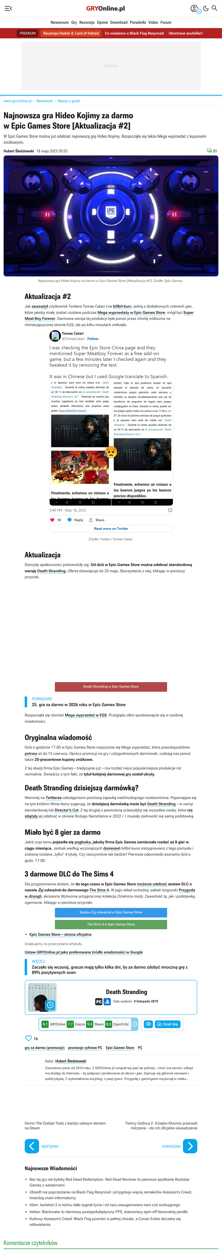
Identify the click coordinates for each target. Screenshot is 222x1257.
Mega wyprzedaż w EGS (86, 715)
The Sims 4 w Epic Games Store (111, 924)
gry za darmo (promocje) (44, 1047)
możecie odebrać (152, 884)
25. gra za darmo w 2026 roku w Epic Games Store (79, 704)
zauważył (40, 306)
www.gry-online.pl (18, 101)
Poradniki (138, 22)
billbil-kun (121, 306)
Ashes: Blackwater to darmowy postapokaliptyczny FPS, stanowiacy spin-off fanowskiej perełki (108, 1211)
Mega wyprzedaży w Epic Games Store (131, 312)
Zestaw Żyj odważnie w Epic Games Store (111, 912)
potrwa (31, 753)
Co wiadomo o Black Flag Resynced (135, 33)
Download (119, 22)
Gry (74, 22)
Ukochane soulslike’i (186, 33)
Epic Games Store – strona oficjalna (60, 934)
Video (153, 22)
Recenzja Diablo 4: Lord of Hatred (70, 33)
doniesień (112, 848)
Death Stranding (51, 571)
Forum (165, 22)
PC (140, 1047)
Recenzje (87, 22)
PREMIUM (26, 33)
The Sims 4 (99, 890)
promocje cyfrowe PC (85, 1047)
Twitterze (54, 797)
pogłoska (83, 842)
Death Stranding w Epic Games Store (111, 687)
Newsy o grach (69, 101)
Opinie (102, 22)
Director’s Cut (66, 810)
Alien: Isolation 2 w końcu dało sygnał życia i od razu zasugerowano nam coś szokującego (104, 1205)
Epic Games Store (120, 1047)
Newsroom (60, 22)
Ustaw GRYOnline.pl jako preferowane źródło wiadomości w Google (84, 952)
